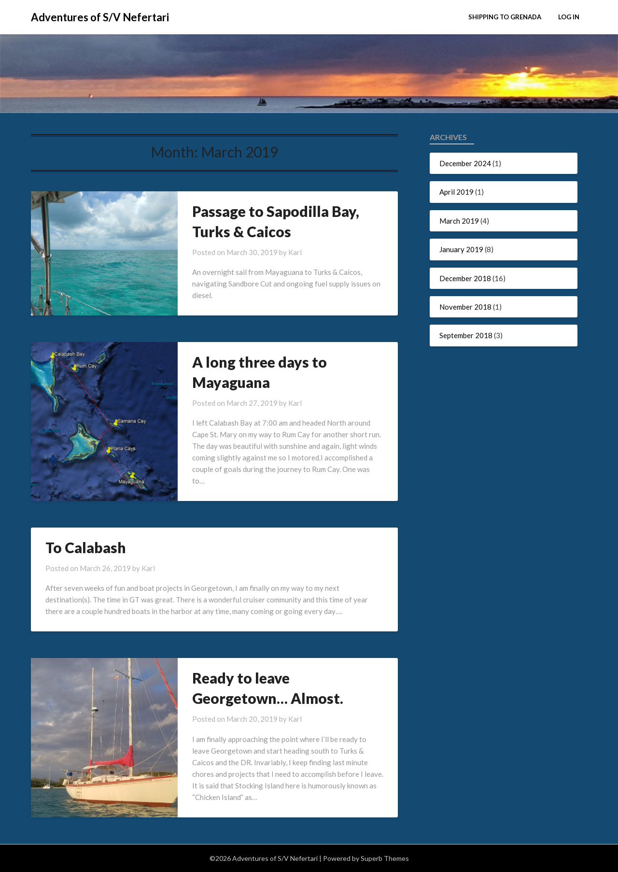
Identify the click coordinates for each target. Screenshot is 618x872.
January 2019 (461, 249)
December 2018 (465, 278)
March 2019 (459, 220)
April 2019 (456, 191)
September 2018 (465, 335)
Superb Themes (385, 858)
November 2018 (465, 306)
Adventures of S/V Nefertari (100, 17)
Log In (568, 17)
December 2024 (465, 163)
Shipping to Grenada (504, 17)
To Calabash (85, 547)
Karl (295, 252)
